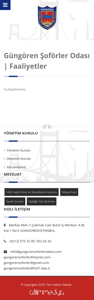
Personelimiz (16, 167)
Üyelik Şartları (15, 201)
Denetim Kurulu (19, 158)
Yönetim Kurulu (18, 150)
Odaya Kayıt (69, 192)
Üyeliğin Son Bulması (41, 201)
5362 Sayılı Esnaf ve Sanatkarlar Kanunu (31, 192)
